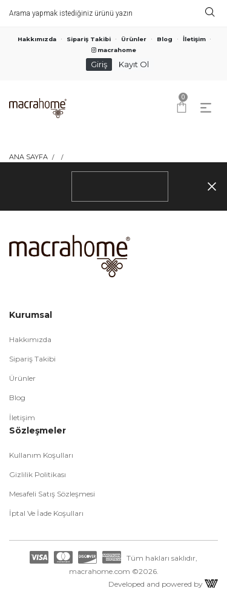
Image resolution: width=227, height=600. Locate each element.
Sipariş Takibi (89, 39)
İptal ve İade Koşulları (46, 513)
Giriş (99, 64)
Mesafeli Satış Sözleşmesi (52, 493)
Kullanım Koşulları (41, 455)
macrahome (113, 50)
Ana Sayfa (28, 157)
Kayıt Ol (134, 64)
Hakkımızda (37, 39)
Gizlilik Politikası (37, 474)
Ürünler (133, 39)
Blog (165, 39)
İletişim (194, 39)
